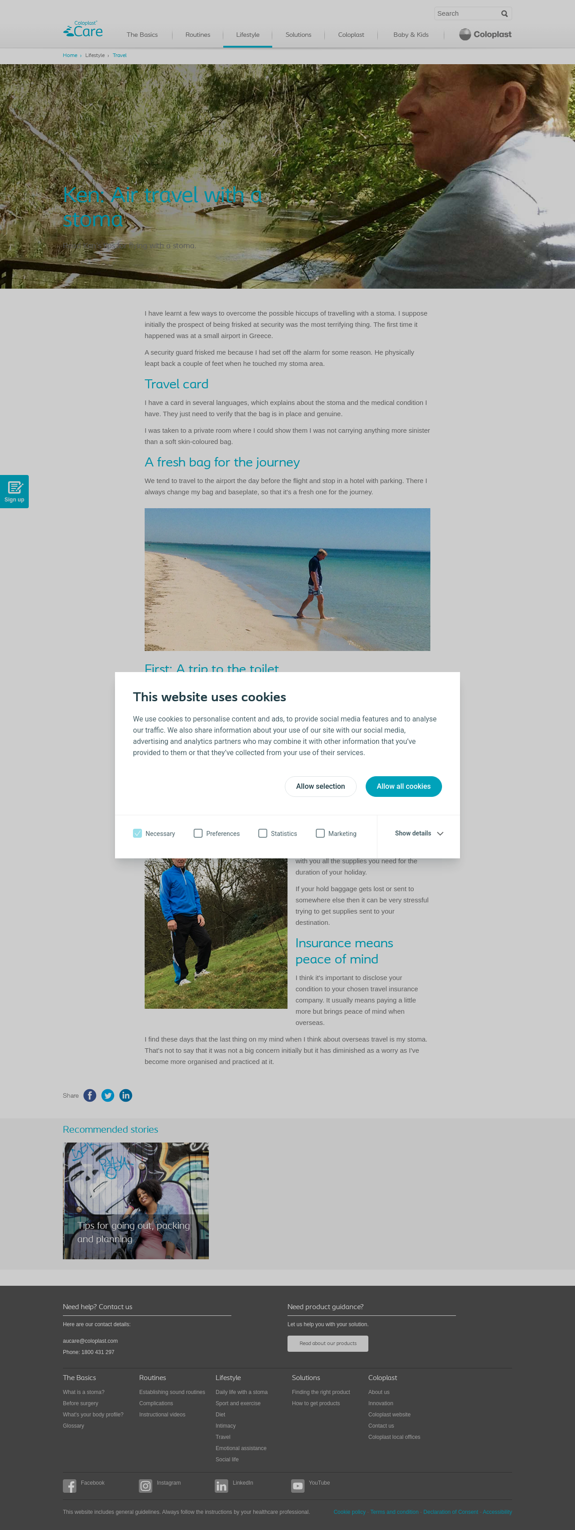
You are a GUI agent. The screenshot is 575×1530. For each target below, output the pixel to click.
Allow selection (320, 786)
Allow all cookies (404, 786)
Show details (413, 833)
